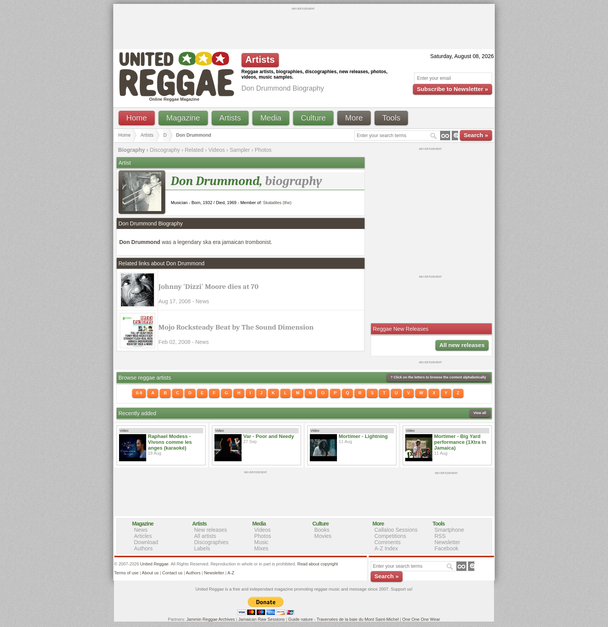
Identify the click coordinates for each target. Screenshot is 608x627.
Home (136, 117)
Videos (216, 150)
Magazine (183, 117)
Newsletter (447, 542)
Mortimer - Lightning (363, 436)
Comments (388, 542)
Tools (391, 117)
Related (194, 150)
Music (261, 542)
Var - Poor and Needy (269, 436)
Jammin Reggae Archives (211, 619)
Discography (165, 150)
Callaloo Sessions (396, 530)
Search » (476, 135)
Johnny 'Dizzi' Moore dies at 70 (209, 286)
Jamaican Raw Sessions (261, 619)
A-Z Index (386, 548)
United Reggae (154, 564)
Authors (143, 548)
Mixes (261, 548)
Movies (323, 536)
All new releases (462, 345)
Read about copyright (317, 564)
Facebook (446, 548)
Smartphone (449, 530)
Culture (313, 117)
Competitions (390, 536)
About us (150, 572)
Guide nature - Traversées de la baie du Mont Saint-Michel (343, 619)
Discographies (211, 542)
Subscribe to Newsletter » (452, 89)
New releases (210, 530)
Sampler (240, 150)
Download (146, 542)
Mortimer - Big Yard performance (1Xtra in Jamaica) (460, 442)
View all (479, 413)
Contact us (172, 572)
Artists (230, 117)
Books (322, 530)
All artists (205, 536)
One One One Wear (421, 619)
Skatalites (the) (277, 202)
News (141, 530)
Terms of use (126, 572)
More (354, 117)
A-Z (230, 572)
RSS (440, 536)
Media (270, 117)
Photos (263, 150)
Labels (202, 548)
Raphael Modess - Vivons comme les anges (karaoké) (170, 442)
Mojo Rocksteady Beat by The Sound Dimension (236, 327)
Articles (143, 536)
